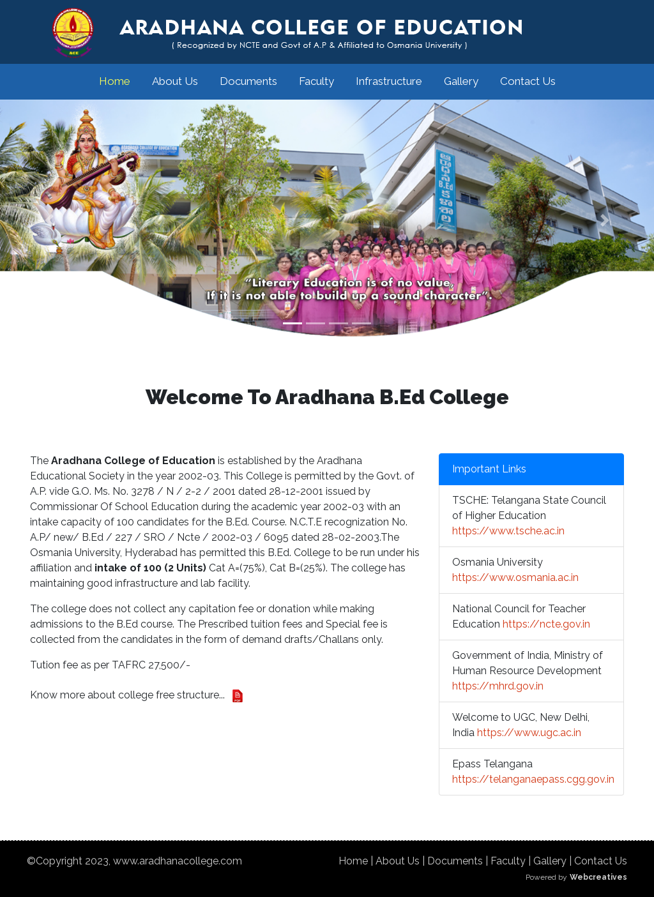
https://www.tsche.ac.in (508, 531)
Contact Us (528, 81)
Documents (248, 81)
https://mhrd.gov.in (498, 686)
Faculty (316, 81)
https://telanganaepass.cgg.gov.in (533, 779)
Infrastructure (389, 81)
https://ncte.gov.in (546, 624)
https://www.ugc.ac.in (529, 733)
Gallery (461, 81)
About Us (175, 81)
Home (114, 81)
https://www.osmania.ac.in (515, 577)
